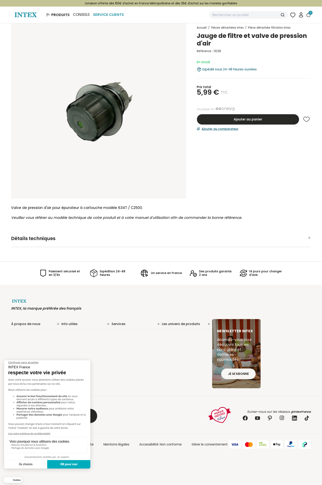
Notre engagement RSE (29, 333)
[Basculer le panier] (308, 14)
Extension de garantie (128, 333)
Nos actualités (22, 339)
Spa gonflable (172, 349)
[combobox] (248, 14)
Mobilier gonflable (175, 365)
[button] (301, 15)
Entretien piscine (174, 339)
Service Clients (108, 14)
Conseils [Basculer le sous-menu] (81, 14)
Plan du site (70, 349)
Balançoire (170, 360)
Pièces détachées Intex (180, 371)
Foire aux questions (126, 355)
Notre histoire (21, 328)
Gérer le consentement (210, 444)
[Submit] (283, 14)
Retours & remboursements (82, 339)
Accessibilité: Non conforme (160, 444)
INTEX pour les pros (126, 349)
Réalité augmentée (126, 344)
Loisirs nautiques (174, 355)
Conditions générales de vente (85, 344)
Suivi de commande (76, 328)
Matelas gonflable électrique (184, 344)
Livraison (67, 333)
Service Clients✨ (125, 328)
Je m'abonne (238, 374)
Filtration (168, 333)
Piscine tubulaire (174, 328)
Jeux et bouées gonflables (182, 376)
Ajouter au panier (248, 119)
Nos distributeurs (124, 339)
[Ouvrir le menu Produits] (58, 14)
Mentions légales (116, 444)
